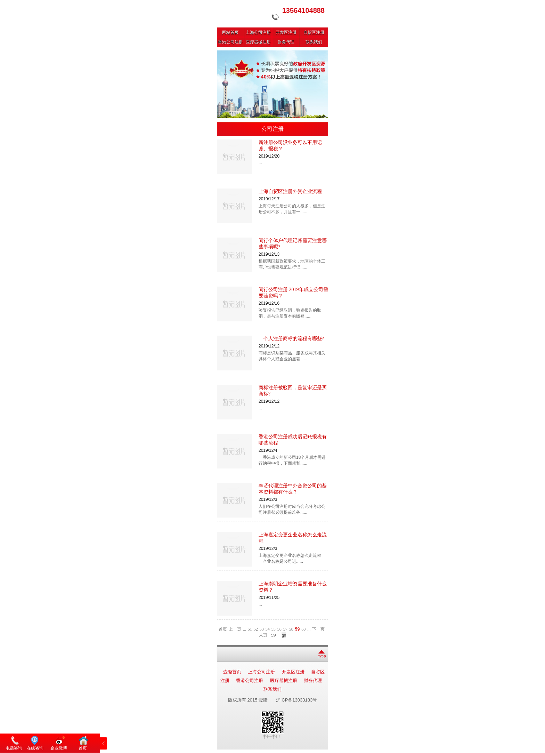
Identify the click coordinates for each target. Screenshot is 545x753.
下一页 (318, 629)
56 (279, 629)
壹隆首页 (232, 671)
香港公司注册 (230, 42)
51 (250, 629)
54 (268, 629)
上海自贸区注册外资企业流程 (290, 191)
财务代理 (286, 42)
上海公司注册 (258, 32)
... (244, 629)
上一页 (235, 629)
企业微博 (58, 748)
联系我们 (314, 42)
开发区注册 (286, 32)
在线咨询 (35, 748)
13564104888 (303, 10)
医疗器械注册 (258, 42)
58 (291, 629)
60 (303, 629)
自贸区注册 (313, 32)
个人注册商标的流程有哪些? (291, 338)
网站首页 (230, 32)
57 (285, 629)
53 (262, 629)
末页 (263, 635)
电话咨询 (14, 748)
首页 (223, 629)
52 (256, 629)
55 (273, 629)
